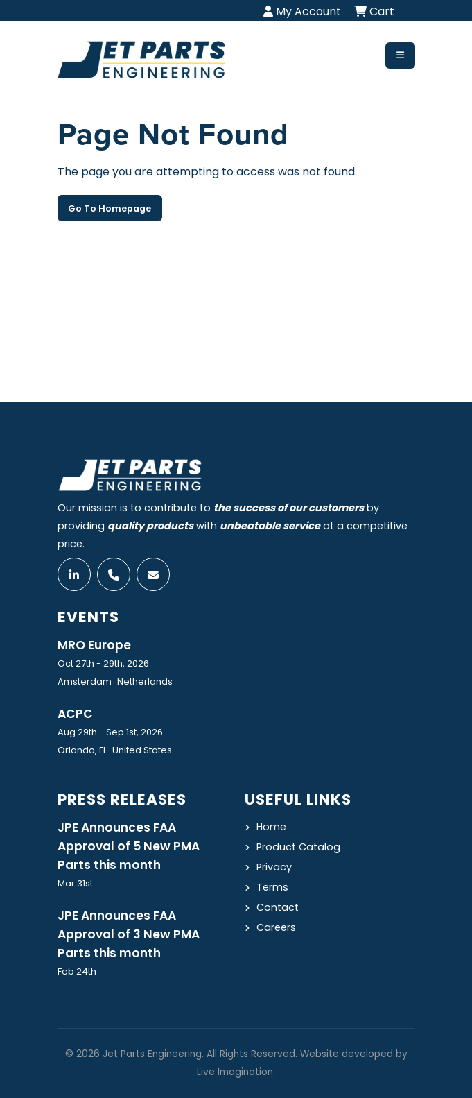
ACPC (75, 713)
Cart (374, 11)
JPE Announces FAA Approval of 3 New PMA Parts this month (129, 934)
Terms (272, 887)
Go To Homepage (109, 208)
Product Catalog (298, 847)
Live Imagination (235, 1072)
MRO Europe (94, 645)
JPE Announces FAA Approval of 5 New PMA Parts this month (129, 846)
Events (88, 617)
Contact (277, 907)
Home (271, 827)
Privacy (274, 867)
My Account (302, 11)
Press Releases (122, 799)
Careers (276, 927)
